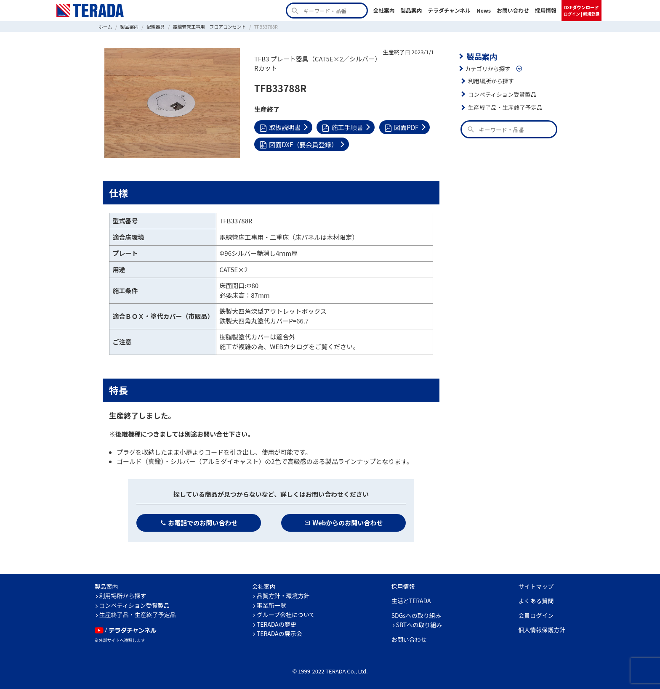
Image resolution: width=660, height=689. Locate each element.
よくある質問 (536, 600)
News (483, 10)
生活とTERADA (411, 600)
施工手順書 (342, 126)
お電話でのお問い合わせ (199, 522)
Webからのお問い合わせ (343, 522)
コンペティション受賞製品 (502, 94)
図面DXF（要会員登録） (298, 143)
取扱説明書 (280, 126)
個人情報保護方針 (541, 629)
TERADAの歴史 (276, 624)
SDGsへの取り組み (416, 615)
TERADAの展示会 (279, 633)
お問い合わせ (513, 10)
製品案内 (411, 10)
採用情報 (545, 10)
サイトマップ (536, 586)
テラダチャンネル (449, 10)
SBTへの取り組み (419, 624)
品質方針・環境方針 (283, 595)
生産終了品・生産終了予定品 (505, 107)
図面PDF (401, 126)
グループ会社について (286, 614)
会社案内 (383, 10)
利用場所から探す (491, 81)
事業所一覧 (271, 605)
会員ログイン (536, 615)
